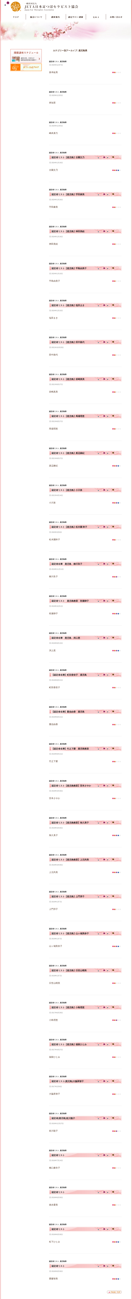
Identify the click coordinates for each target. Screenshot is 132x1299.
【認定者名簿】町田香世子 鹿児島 (69, 675)
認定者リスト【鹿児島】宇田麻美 (68, 194)
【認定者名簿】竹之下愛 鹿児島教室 (70, 749)
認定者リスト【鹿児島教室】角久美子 (70, 823)
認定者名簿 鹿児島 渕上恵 (66, 638)
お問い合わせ (116, 17)
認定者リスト (54, 62)
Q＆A (96, 17)
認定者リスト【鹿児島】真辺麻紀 (68, 453)
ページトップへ (114, 1292)
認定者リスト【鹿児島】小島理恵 (68, 1007)
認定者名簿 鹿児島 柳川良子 (67, 564)
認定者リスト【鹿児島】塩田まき (68, 305)
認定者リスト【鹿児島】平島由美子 (69, 268)
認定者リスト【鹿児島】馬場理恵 (68, 416)
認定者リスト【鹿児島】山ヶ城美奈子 (70, 933)
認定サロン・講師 (76, 17)
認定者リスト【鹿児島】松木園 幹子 (69, 527)
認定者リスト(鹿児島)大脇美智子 (68, 1081)
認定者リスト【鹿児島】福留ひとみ (69, 1044)
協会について (36, 17)
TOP (16, 17)
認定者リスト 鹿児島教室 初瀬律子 (70, 601)
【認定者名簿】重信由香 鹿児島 (68, 712)
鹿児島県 (63, 62)
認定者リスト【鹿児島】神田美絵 (68, 231)
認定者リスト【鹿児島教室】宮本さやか (71, 786)
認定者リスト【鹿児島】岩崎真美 (68, 379)
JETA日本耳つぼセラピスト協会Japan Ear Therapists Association (66, 6)
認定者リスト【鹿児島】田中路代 (68, 342)
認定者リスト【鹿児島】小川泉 (67, 490)
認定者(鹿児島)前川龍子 (63, 1118)
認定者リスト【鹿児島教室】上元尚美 (70, 859)
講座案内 (56, 17)
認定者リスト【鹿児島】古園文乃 (68, 157)
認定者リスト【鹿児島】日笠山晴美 (69, 970)
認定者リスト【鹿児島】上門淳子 (68, 896)
